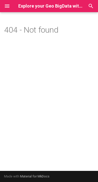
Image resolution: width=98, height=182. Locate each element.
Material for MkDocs (35, 176)
